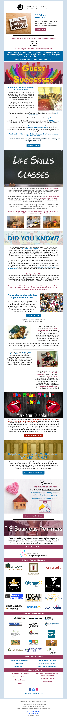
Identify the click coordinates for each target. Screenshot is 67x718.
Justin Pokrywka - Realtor (19, 660)
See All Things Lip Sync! (33, 435)
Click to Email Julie (33, 315)
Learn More (27, 693)
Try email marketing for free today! (34, 715)
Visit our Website (33, 145)
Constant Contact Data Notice (37, 706)
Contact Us (35, 693)
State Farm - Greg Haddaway (47, 666)
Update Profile (26, 706)
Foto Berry (19, 663)
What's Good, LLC (20, 666)
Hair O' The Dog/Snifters (47, 663)
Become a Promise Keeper (33, 516)
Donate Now (41, 29)
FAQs (41, 693)
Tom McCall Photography (47, 660)
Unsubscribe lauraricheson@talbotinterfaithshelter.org (33, 704)
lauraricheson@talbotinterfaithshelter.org (30, 708)
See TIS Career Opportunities (33, 473)
